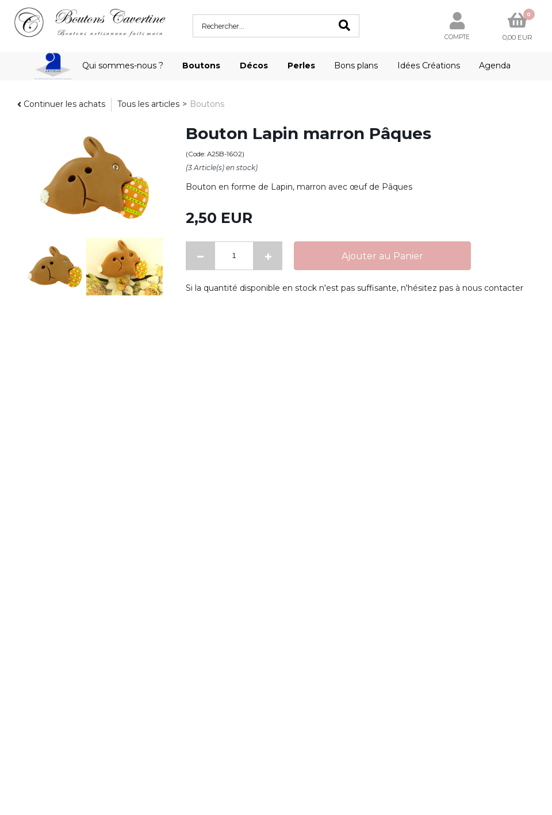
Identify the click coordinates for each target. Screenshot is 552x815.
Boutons (201, 65)
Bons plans (356, 65)
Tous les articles (148, 104)
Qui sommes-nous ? (122, 65)
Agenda (495, 65)
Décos (254, 65)
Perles (301, 65)
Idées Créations (428, 65)
